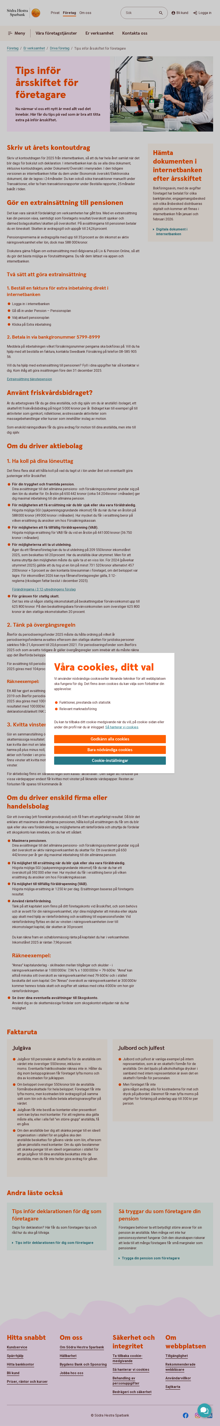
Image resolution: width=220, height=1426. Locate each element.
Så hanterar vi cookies (121, 727)
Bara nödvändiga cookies (110, 750)
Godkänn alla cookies (110, 739)
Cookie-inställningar (110, 760)
